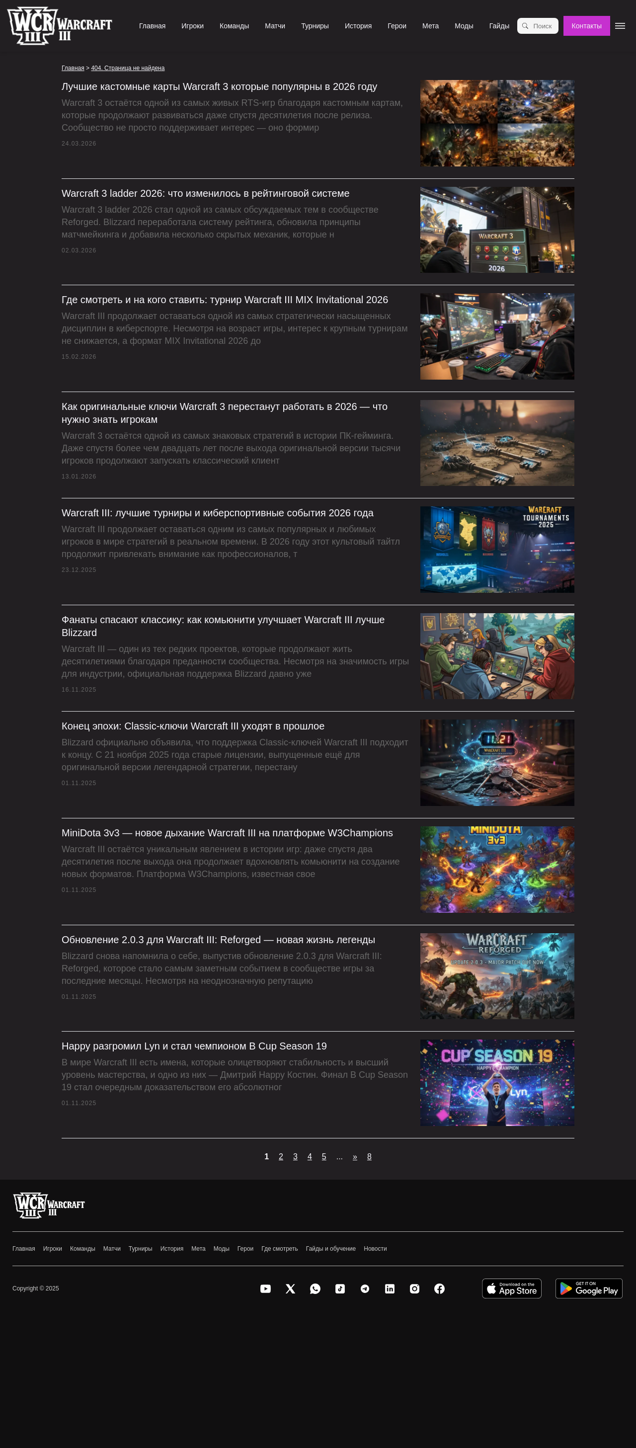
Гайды (499, 26)
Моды (464, 26)
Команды (234, 26)
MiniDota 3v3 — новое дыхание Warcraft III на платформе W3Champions (227, 832)
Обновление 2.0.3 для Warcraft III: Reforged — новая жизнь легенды (218, 939)
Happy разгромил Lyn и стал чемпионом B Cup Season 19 (194, 1046)
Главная (152, 26)
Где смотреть (279, 1248)
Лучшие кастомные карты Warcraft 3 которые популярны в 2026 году (219, 86)
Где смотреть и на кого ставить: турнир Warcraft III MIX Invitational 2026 (225, 299)
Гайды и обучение (331, 1248)
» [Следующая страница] (355, 1156)
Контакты (587, 26)
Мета (430, 26)
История (358, 26)
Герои (397, 26)
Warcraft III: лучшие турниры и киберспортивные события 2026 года (218, 512)
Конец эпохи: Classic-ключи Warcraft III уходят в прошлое (193, 726)
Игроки (192, 26)
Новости (375, 1248)
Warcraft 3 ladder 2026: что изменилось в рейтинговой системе (206, 193)
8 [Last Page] (369, 1156)
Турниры (315, 26)
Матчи (275, 26)
